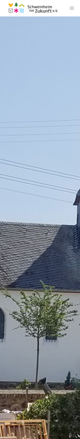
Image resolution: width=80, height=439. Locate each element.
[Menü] (72, 8)
